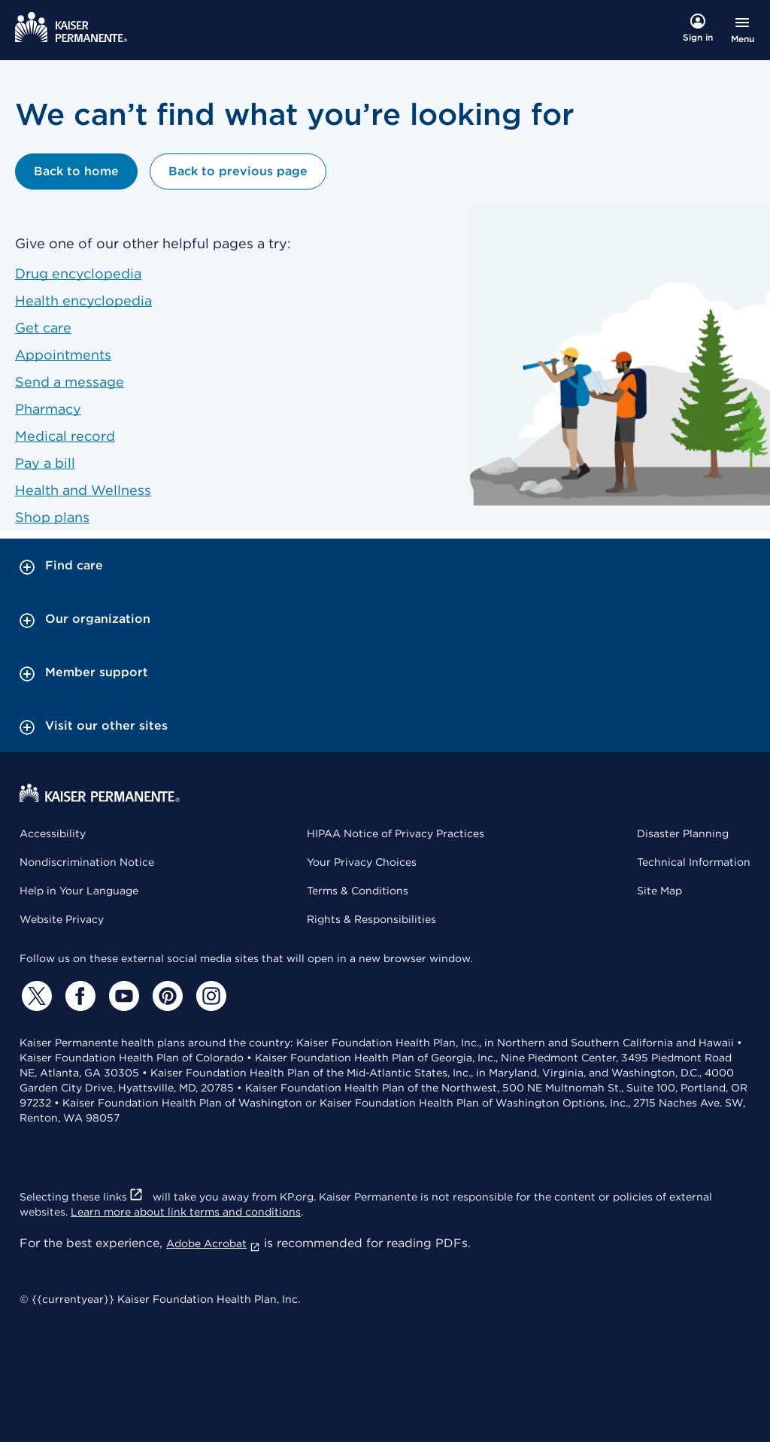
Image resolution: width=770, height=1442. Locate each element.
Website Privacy (62, 919)
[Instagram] (209, 996)
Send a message (69, 382)
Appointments (63, 355)
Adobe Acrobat (213, 1243)
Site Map (659, 891)
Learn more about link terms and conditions (186, 1212)
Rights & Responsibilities (371, 919)
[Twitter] (35, 996)
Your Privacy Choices (362, 862)
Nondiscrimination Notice (87, 862)
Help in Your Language (79, 891)
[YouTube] (122, 996)
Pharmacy (48, 409)
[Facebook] (78, 996)
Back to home (76, 171)
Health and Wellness (83, 490)
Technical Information (693, 862)
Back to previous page (238, 171)
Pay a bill (45, 463)
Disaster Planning (683, 833)
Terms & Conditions (357, 891)
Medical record (65, 436)
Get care (43, 327)
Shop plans (52, 517)
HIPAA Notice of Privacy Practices (395, 833)
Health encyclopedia (83, 300)
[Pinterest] (165, 996)
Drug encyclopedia (78, 273)
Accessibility (53, 833)
